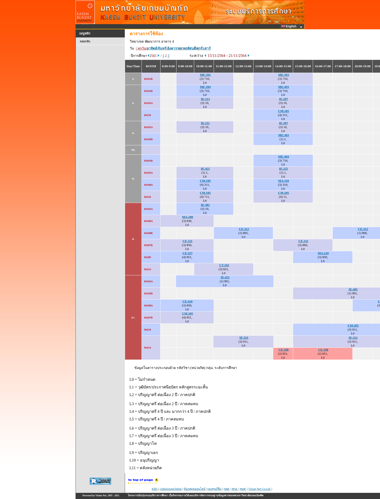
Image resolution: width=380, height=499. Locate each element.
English (289, 26)
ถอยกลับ (85, 41)
